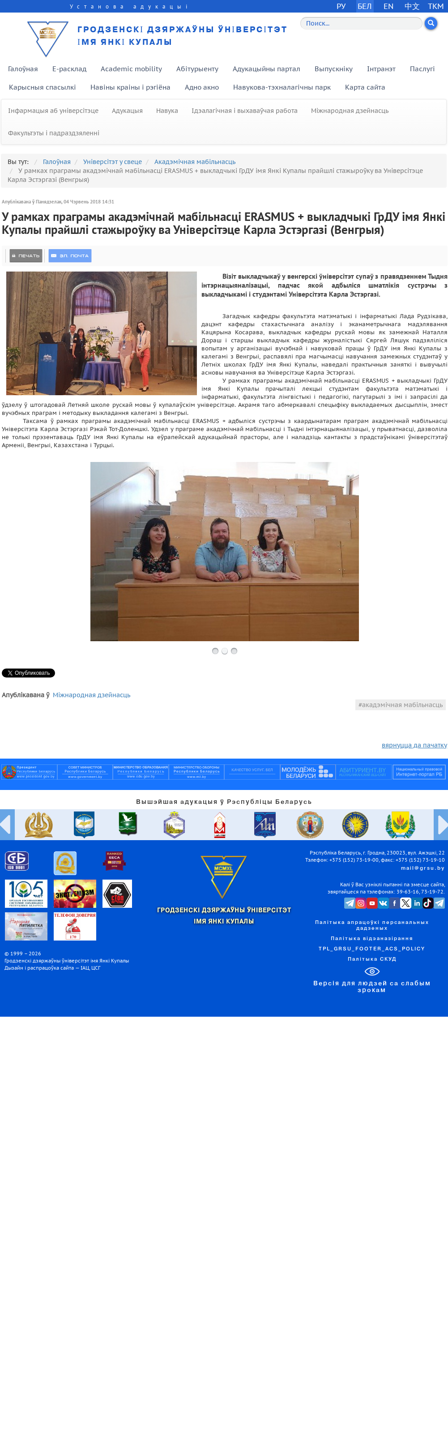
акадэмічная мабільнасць (402, 705)
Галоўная (23, 69)
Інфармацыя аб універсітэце (53, 111)
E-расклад (69, 69)
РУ (341, 6)
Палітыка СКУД (372, 959)
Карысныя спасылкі (42, 87)
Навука (167, 111)
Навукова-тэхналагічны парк (282, 87)
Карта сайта (365, 87)
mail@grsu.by (423, 868)
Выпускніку (334, 69)
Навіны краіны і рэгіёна (130, 87)
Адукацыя (127, 111)
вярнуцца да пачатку (414, 745)
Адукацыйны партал (266, 69)
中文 (412, 6)
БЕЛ (365, 6)
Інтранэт (381, 69)
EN (389, 6)
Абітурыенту (197, 69)
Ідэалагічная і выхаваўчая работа (245, 111)
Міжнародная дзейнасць (349, 111)
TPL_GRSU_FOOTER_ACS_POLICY (372, 949)
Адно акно (202, 87)
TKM (436, 6)
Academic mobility (131, 69)
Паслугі (422, 69)
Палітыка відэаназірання (372, 938)
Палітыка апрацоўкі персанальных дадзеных (372, 925)
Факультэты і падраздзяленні (53, 133)
